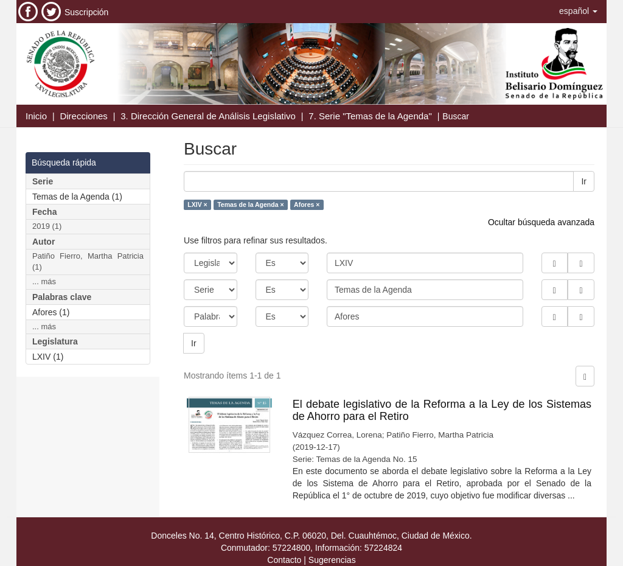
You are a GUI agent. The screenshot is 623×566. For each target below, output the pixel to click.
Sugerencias (332, 560)
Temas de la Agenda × (250, 204)
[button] (578, 11)
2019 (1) (46, 226)
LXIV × (197, 204)
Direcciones (83, 116)
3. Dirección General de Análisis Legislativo (208, 116)
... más (44, 281)
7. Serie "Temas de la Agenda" (369, 116)
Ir (583, 181)
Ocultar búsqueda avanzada (541, 222)
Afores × (306, 204)
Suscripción (86, 12)
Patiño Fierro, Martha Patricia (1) (88, 261)
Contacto (284, 560)
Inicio (36, 116)
